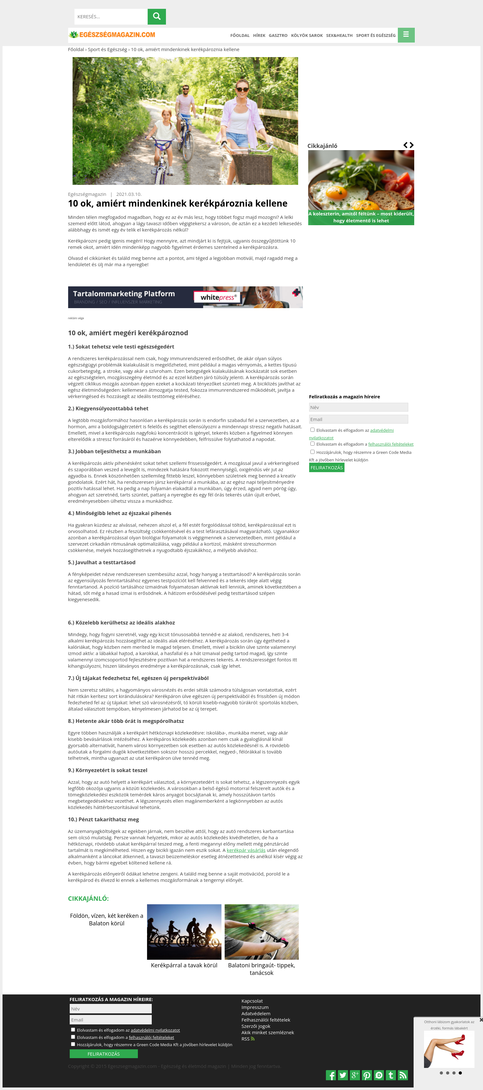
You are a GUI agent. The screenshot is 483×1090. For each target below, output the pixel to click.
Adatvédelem (256, 1013)
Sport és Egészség (376, 35)
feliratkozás (327, 467)
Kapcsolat (252, 1001)
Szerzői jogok (256, 1026)
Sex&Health (339, 35)
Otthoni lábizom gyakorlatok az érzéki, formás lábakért (449, 1044)
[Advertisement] (361, 97)
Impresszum (255, 1007)
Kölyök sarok (307, 35)
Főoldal (240, 35)
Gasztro (278, 35)
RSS (248, 1038)
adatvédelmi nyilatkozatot (155, 1030)
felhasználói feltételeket (391, 444)
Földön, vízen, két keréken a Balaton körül (106, 919)
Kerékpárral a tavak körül (184, 961)
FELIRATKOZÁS (103, 1054)
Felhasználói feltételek (266, 1020)
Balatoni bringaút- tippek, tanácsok (262, 965)
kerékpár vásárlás (246, 850)
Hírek (259, 35)
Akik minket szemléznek (268, 1032)
